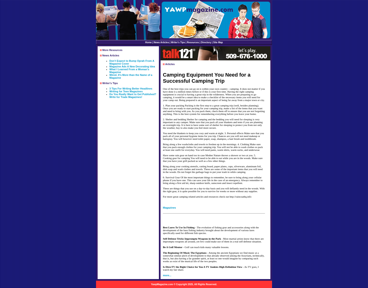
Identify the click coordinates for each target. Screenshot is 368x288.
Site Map (218, 42)
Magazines (169, 207)
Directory (206, 42)
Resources (193, 42)
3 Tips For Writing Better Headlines (130, 88)
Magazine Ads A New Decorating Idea (132, 66)
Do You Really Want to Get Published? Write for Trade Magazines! (132, 95)
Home (148, 42)
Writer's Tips (178, 42)
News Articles (161, 42)
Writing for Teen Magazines (126, 91)
